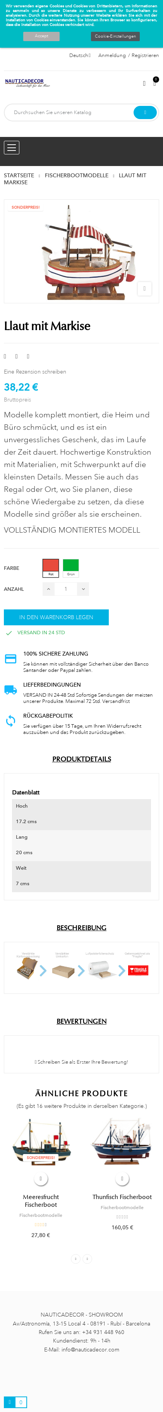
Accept (41, 36)
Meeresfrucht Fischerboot (41, 1201)
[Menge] (65, 589)
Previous (76, 1259)
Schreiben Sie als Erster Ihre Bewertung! (82, 1062)
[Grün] (71, 568)
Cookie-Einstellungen (115, 36)
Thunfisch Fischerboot (122, 1197)
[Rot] (51, 568)
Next (87, 1259)
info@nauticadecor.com (90, 1349)
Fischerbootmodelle (40, 1215)
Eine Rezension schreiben (35, 371)
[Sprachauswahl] (80, 55)
